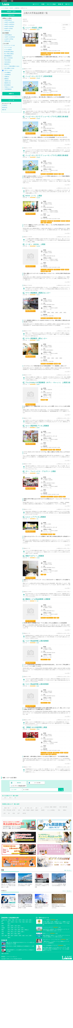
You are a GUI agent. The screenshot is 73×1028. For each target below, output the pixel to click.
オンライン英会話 (51, 4)
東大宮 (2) (4, 107)
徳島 (19, 1001)
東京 (9, 989)
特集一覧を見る (67, 938)
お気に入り (32, 46)
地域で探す (19, 852)
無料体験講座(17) (8, 55)
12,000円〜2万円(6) (8, 39)
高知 (15, 1001)
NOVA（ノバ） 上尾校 (35, 217)
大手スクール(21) (8, 70)
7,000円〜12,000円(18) (9, 37)
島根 (22, 999)
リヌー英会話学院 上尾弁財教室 (38, 700)
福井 (22, 995)
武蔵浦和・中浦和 (7, 874)
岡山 (12, 999)
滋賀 (19, 997)
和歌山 (26, 997)
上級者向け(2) (7, 80)
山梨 (9, 991)
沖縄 (9, 1005)
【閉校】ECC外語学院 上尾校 (37, 793)
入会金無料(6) (7, 74)
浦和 (25, 874)
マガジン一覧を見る (66, 958)
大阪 (9, 997)
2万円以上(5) (7, 41)
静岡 (12, 993)
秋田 (20, 987)
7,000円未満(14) (8, 34)
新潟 (9, 995)
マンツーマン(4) (8, 47)
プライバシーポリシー (12, 1024)
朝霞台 (10, 881)
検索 (42, 4)
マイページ (36, 4)
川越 (25, 881)
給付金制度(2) (7, 85)
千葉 (20, 989)
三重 (15, 993)
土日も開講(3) (7, 72)
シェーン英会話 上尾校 (35, 29)
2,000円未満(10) (8, 20)
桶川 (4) (4, 109)
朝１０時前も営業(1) (9, 53)
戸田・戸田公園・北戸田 (20, 878)
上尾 (16, 881)
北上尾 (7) (4, 105)
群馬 (27, 989)
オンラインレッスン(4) (9, 45)
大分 (27, 1003)
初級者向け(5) (7, 82)
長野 (12, 995)
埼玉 (16, 989)
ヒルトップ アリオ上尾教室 (37, 566)
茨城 (23, 989)
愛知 (9, 993)
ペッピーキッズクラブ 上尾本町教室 (40, 81)
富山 (19, 995)
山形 (27, 987)
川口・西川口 (18, 874)
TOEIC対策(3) (7, 60)
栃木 (30, 989)
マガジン (68, 4)
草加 (4, 881)
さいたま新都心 (61, 878)
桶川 (17, 864)
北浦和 (45, 874)
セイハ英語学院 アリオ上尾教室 (38, 466)
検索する (11, 93)
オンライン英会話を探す (55, 852)
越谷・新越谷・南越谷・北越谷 (41, 878)
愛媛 (9, 1001)
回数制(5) (6, 78)
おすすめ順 (65, 24)
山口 (15, 999)
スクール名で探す (37, 852)
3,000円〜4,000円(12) (9, 24)
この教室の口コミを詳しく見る (61, 70)
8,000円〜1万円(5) (8, 28)
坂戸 (30, 881)
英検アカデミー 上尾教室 (36, 608)
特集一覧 (60, 4)
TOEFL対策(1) (7, 62)
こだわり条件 (13, 855)
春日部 (35, 881)
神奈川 (12, 989)
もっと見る (65, 66)
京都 (15, 997)
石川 (15, 995)
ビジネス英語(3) (8, 49)
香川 (12, 1001)
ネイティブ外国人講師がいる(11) (11, 66)
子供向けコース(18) (8, 87)
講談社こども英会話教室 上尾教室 (39, 655)
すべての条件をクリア (16, 96)
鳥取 (19, 999)
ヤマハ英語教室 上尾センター (38, 370)
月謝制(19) (6, 76)
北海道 (9, 987)
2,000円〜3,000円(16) (9, 22)
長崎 (20, 1003)
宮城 (23, 987)
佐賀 (23, 1003)
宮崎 (30, 1003)
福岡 (9, 1003)
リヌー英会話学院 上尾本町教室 (38, 747)
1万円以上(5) (7, 30)
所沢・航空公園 (7, 878)
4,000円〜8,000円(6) (9, 26)
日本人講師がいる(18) (9, 68)
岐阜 (19, 993)
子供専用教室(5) (8, 89)
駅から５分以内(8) (8, 57)
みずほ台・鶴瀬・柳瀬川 (61, 874)
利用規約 (3, 1024)
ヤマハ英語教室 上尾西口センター (39, 321)
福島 (30, 987)
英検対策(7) (7, 64)
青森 (13, 987)
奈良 (22, 997)
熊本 (12, 1003)
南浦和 (53, 878)
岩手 (16, 987)
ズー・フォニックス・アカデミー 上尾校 (42, 515)
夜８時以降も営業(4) (9, 51)
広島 (9, 999)
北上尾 (5, 864)
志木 (30, 878)
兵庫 (12, 997)
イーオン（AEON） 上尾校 (37, 269)
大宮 (51, 874)
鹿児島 (15, 1003)
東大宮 (11, 864)
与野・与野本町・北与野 (35, 874)
